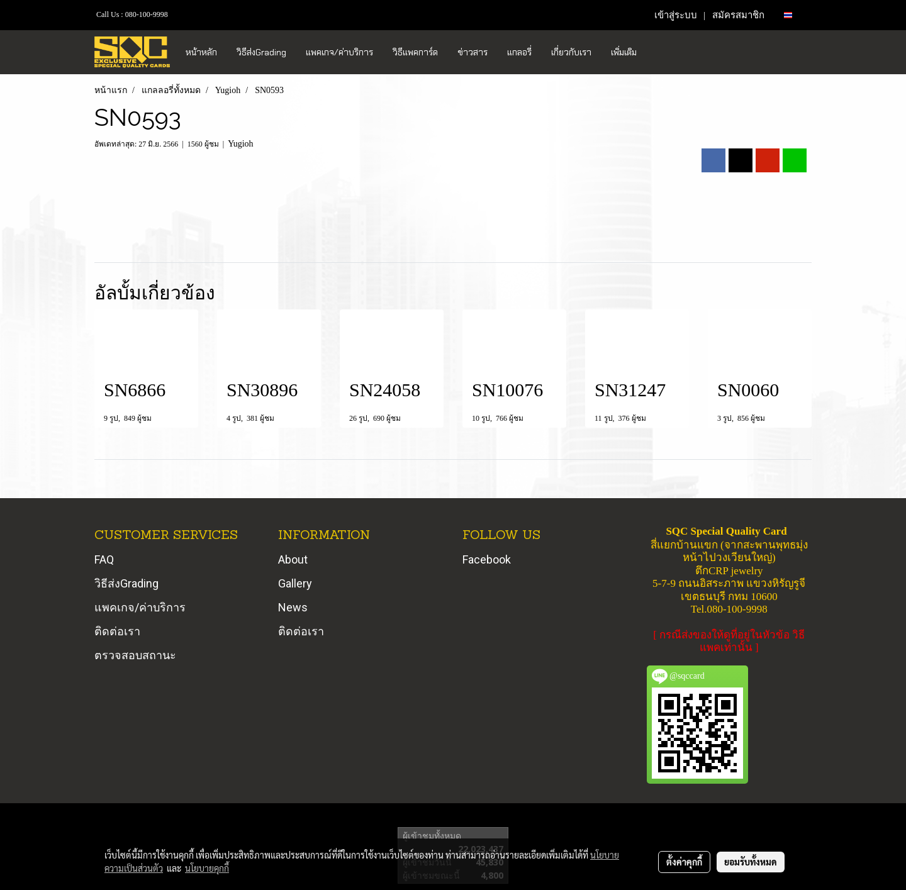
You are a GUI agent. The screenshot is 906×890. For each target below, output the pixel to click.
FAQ (104, 559)
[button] (657, 52)
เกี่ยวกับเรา (571, 52)
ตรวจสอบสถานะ (135, 655)
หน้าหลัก (201, 52)
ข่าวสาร (472, 52)
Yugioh (240, 143)
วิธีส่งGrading (261, 52)
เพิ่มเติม (624, 52)
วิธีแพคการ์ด (415, 52)
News (293, 607)
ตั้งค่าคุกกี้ (684, 861)
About (293, 559)
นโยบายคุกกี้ (207, 868)
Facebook (486, 559)
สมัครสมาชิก (738, 15)
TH (793, 14)
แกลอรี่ (519, 52)
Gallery (295, 583)
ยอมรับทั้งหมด (750, 861)
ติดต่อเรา (117, 631)
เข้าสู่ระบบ (675, 15)
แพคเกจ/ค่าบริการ (339, 52)
